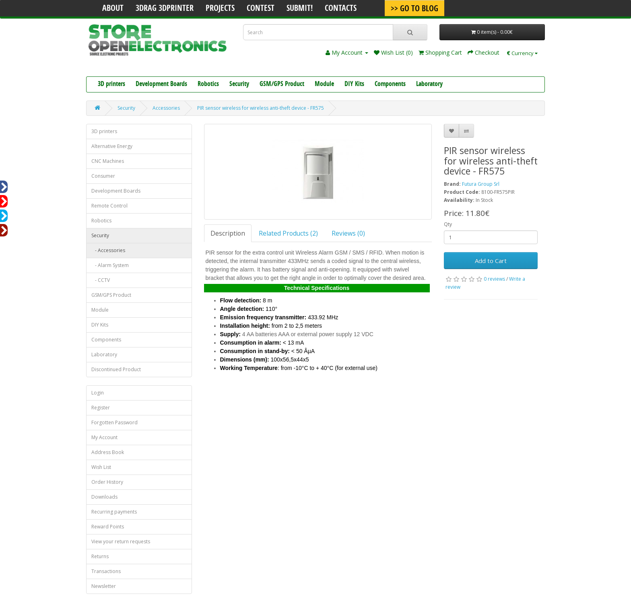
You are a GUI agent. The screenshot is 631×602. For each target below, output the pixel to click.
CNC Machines (107, 161)
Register (100, 407)
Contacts (341, 9)
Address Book (107, 452)
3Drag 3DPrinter (165, 9)
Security (239, 84)
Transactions (106, 571)
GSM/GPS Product (282, 84)
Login (97, 392)
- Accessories (108, 250)
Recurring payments (114, 511)
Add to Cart (491, 261)
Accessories (166, 108)
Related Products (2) (288, 233)
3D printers (111, 84)
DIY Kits (354, 84)
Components (390, 84)
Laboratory (429, 84)
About (113, 9)
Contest (260, 9)
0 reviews (494, 278)
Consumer (103, 176)
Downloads (104, 496)
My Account (104, 437)
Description (227, 233)
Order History (107, 482)
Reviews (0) (348, 233)
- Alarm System (110, 265)
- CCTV (100, 280)
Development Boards (161, 84)
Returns (100, 556)
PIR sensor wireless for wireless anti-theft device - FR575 (260, 108)
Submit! (300, 9)
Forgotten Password (114, 422)
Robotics (208, 84)
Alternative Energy (111, 146)
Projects (220, 9)
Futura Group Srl (480, 184)
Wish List (101, 467)
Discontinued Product (116, 369)
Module (324, 84)
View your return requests (120, 541)
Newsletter (103, 586)
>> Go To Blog (414, 9)
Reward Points (107, 526)
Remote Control (109, 205)
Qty (448, 224)
